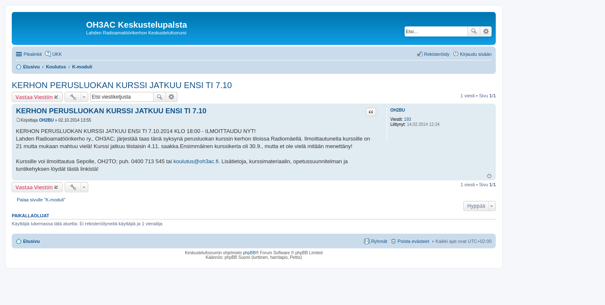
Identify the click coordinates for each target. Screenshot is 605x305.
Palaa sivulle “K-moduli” (41, 199)
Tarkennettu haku (486, 31)
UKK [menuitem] (57, 54)
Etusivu (31, 241)
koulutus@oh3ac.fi (196, 161)
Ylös (489, 176)
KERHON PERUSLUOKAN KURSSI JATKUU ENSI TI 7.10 (122, 85)
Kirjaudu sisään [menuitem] (476, 54)
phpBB (249, 252)
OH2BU (397, 110)
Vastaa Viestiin (34, 97)
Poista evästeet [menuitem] (413, 241)
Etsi (474, 31)
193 (407, 119)
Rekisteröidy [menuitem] (437, 54)
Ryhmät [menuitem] (379, 241)
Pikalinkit (33, 54)
